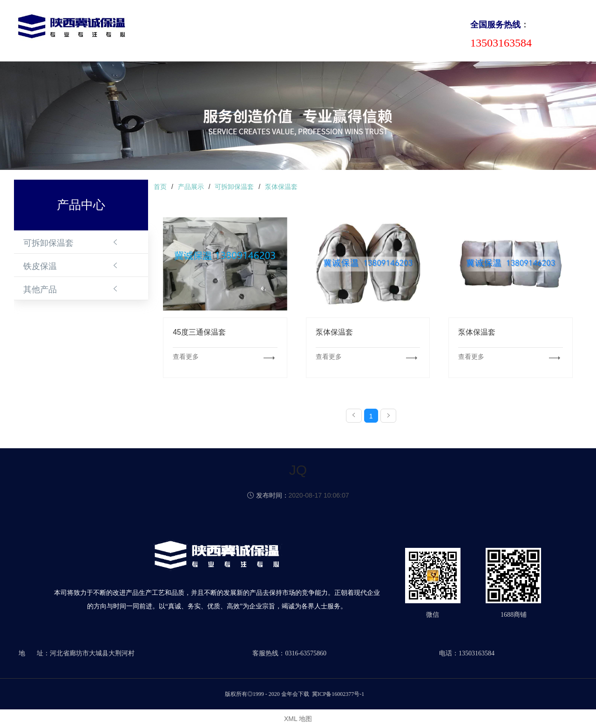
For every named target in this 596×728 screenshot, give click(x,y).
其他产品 (40, 289)
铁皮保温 (40, 266)
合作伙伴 (376, 30)
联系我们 (420, 30)
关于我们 (201, 30)
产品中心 (245, 30)
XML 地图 (298, 718)
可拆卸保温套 (48, 243)
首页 (164, 30)
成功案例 (332, 30)
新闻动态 (289, 30)
